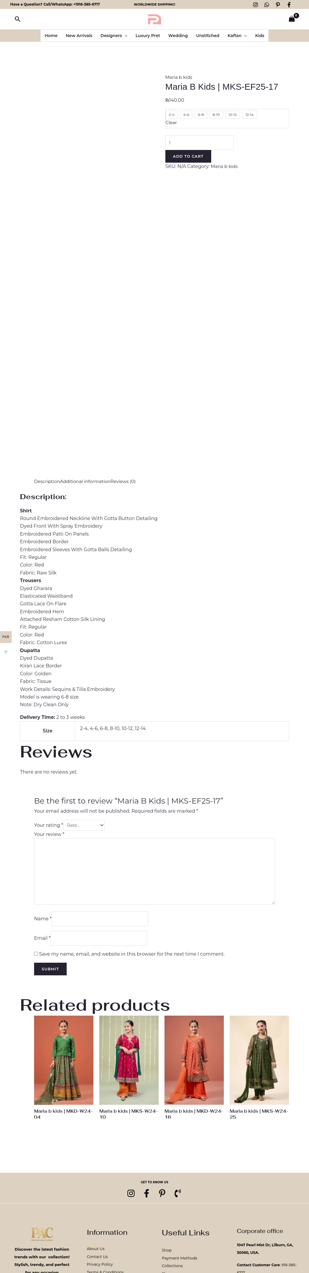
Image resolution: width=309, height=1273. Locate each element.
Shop (167, 1256)
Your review (49, 834)
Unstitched (207, 35)
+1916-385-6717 (86, 4)
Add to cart (188, 157)
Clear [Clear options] (172, 122)
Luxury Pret (147, 35)
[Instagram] (255, 4)
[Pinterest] (278, 4)
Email (42, 943)
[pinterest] (163, 1200)
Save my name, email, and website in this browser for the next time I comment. (132, 959)
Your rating (48, 825)
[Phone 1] (181, 1200)
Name (42, 923)
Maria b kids (179, 77)
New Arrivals (79, 35)
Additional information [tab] (88, 481)
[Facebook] (289, 4)
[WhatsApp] (266, 4)
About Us (96, 1255)
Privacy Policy (100, 1270)
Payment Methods (179, 1264)
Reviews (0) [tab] (128, 481)
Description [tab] (47, 481)
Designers (113, 35)
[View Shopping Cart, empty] (291, 19)
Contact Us (97, 1262)
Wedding (178, 35)
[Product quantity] (201, 143)
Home (51, 35)
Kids (259, 35)
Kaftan (237, 35)
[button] (18, 19)
